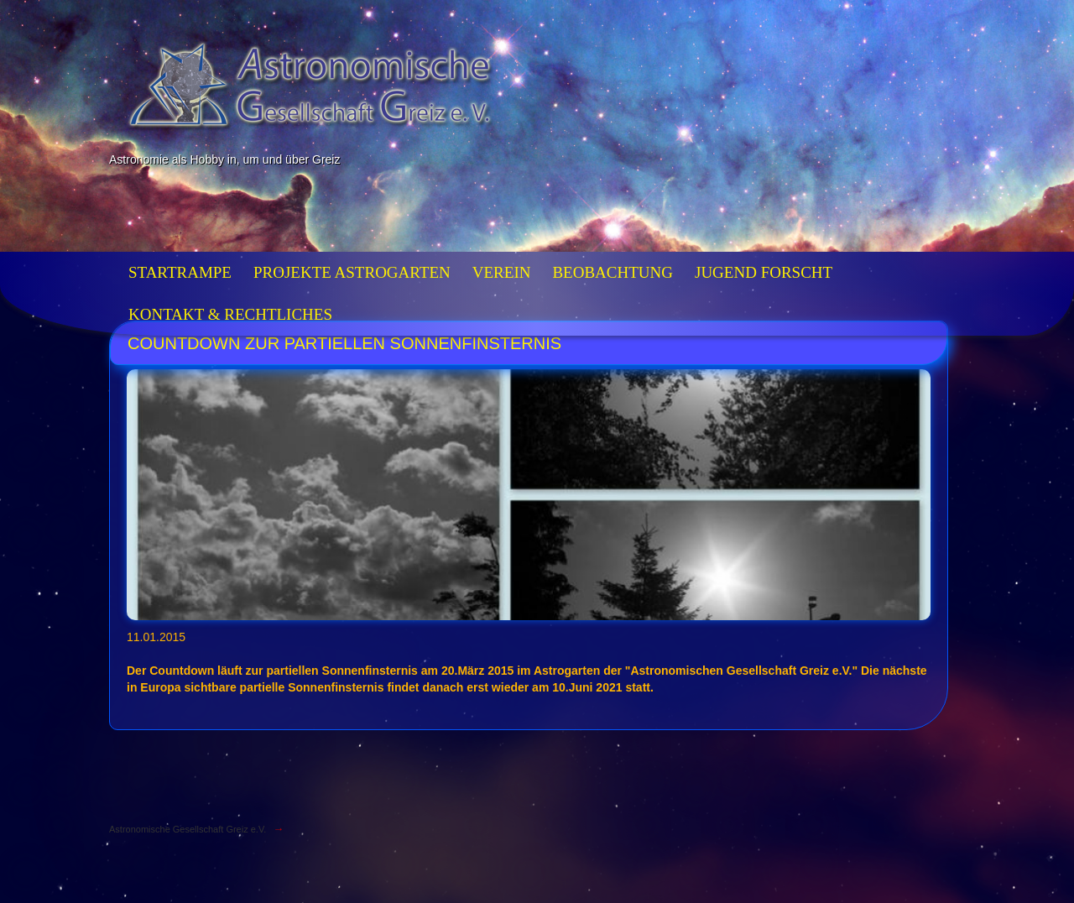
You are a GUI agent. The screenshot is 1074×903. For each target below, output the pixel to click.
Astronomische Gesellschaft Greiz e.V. (187, 829)
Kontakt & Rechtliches (230, 314)
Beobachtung (612, 272)
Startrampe (180, 272)
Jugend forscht (763, 272)
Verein (501, 272)
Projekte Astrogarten (352, 272)
